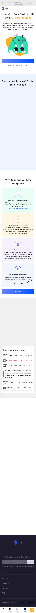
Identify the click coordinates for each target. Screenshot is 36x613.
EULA (14, 602)
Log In (25, 65)
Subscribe (30, 562)
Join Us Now (18, 291)
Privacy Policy (5, 602)
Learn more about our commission (18, 208)
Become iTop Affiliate (18, 61)
